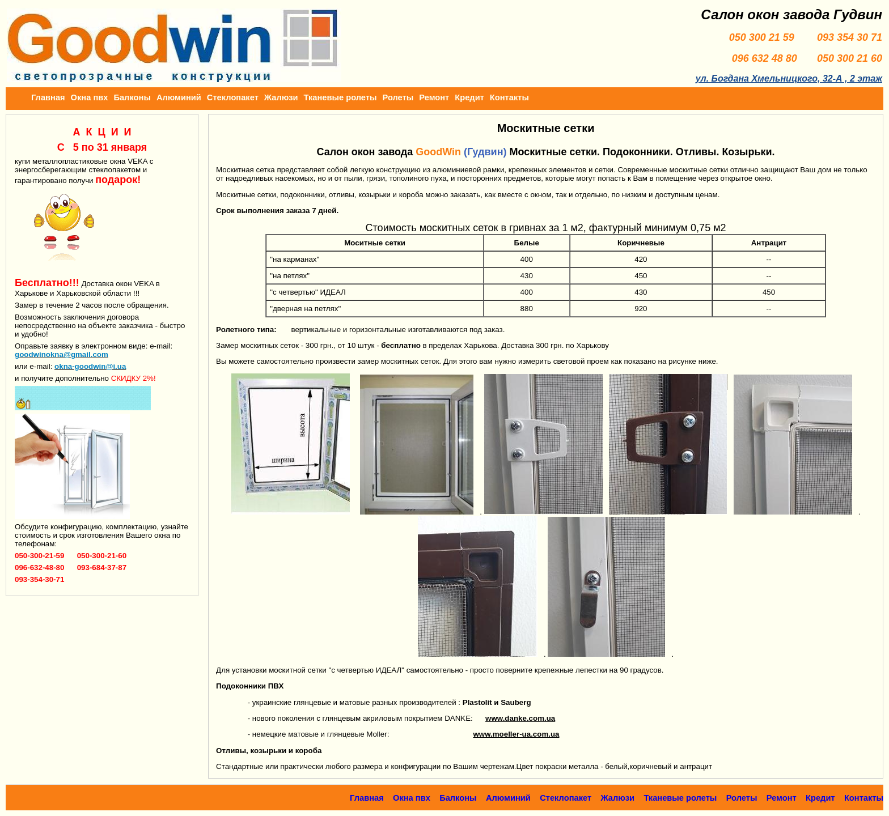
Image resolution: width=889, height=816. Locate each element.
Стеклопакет (233, 97)
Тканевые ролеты (340, 97)
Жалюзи (281, 97)
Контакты (509, 97)
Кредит (469, 97)
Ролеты (398, 97)
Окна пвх (89, 97)
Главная (48, 97)
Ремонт (434, 97)
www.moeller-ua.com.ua (516, 734)
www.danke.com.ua (520, 718)
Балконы (131, 97)
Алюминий (178, 97)
